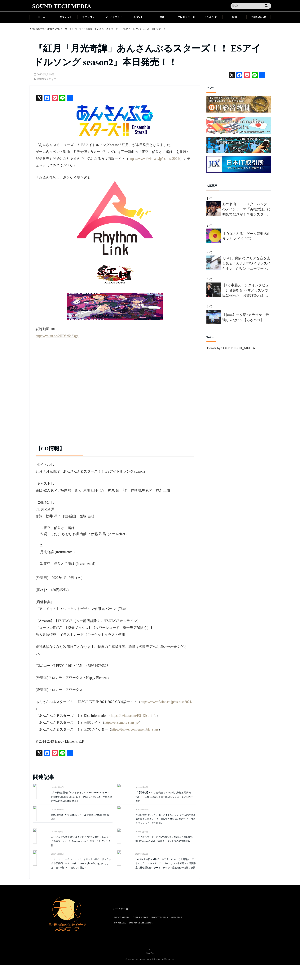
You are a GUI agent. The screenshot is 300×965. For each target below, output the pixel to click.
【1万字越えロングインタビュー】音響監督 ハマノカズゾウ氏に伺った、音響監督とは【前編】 (246, 290)
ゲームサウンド (113, 17)
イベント (138, 17)
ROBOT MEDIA (159, 917)
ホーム (41, 17)
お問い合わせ (258, 17)
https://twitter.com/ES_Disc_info (133, 716)
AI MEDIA (176, 917)
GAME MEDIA (122, 917)
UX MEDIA (120, 922)
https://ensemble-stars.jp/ (121, 722)
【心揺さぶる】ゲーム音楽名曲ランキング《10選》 (246, 236)
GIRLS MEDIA (140, 917)
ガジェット (65, 17)
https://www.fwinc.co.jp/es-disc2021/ (154, 159)
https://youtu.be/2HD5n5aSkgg (57, 336)
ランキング (210, 17)
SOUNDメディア (46, 79)
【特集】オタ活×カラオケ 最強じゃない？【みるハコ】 (245, 317)
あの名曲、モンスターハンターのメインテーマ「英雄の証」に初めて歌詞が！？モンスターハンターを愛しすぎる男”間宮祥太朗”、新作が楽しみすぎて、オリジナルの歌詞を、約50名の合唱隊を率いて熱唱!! (246, 209)
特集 (234, 17)
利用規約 (156, 959)
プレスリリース (186, 17)
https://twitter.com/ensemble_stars (134, 729)
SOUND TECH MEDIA (61, 6)
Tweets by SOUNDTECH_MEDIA (230, 348)
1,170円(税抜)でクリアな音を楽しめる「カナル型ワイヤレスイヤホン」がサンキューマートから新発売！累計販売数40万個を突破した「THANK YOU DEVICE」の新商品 (246, 263)
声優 (162, 17)
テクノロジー (89, 17)
